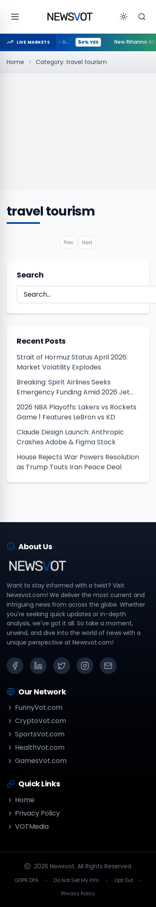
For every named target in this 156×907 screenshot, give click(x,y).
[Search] (141, 16)
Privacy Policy (33, 813)
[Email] (108, 665)
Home (15, 62)
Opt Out (123, 880)
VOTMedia (28, 826)
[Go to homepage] (69, 16)
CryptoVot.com (36, 721)
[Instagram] (85, 665)
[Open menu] (15, 16)
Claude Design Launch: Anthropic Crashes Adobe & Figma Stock (70, 437)
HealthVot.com (35, 747)
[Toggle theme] (123, 16)
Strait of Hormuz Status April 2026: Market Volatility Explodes (72, 362)
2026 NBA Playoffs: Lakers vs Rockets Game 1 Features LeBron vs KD (76, 412)
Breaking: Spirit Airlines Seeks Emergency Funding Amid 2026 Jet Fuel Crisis (73, 387)
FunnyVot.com (34, 707)
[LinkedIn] (38, 665)
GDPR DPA (26, 880)
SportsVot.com (35, 734)
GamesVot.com (37, 761)
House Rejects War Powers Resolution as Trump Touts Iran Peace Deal (78, 462)
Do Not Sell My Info (76, 880)
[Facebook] (15, 665)
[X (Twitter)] (61, 665)
